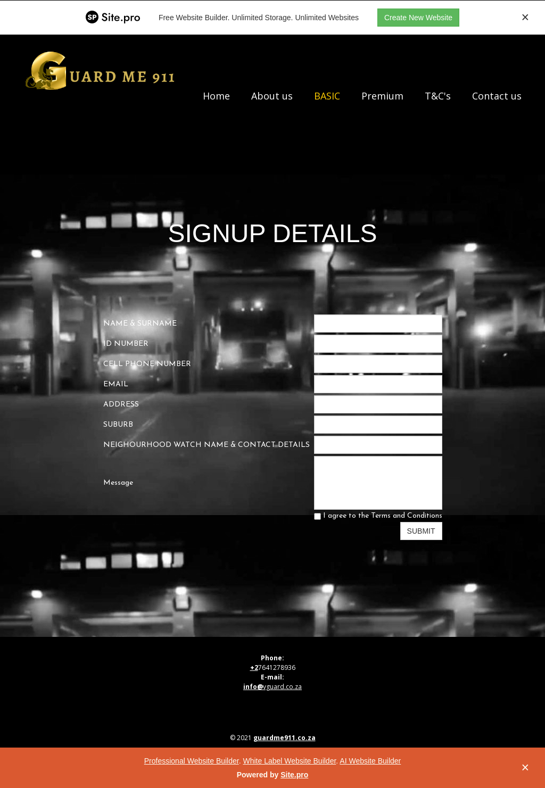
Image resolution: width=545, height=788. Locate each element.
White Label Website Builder (289, 761)
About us (272, 95)
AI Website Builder (370, 761)
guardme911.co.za (284, 737)
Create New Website (418, 17)
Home (216, 95)
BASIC (327, 95)
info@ (253, 686)
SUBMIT (421, 531)
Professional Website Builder (191, 761)
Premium (382, 95)
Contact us (497, 95)
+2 (254, 667)
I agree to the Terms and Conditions (378, 516)
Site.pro (294, 774)
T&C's (438, 95)
